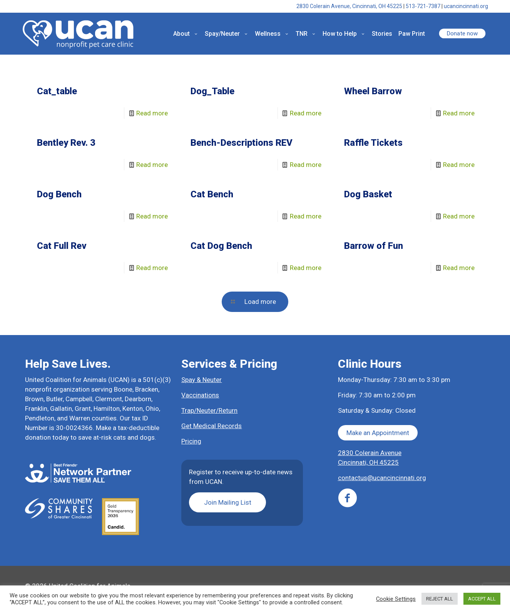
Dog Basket (368, 194)
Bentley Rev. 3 (66, 142)
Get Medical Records (211, 426)
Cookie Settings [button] (396, 598)
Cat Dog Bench (221, 245)
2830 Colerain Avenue (369, 453)
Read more (152, 113)
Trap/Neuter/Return (209, 410)
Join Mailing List (227, 502)
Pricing (191, 441)
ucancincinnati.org (466, 6)
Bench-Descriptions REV (242, 142)
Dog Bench (59, 194)
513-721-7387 (423, 6)
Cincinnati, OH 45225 (368, 462)
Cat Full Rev (62, 245)
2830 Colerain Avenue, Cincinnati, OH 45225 (349, 6)
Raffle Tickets (373, 142)
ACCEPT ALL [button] (482, 599)
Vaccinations (200, 395)
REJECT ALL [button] (439, 599)
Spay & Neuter (201, 380)
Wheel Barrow (373, 91)
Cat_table (57, 91)
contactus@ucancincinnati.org (382, 478)
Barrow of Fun (373, 245)
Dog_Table (212, 91)
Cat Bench (212, 194)
